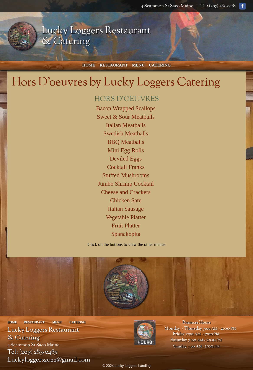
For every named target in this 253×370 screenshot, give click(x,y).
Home (88, 65)
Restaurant (114, 65)
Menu (138, 65)
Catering (160, 65)
